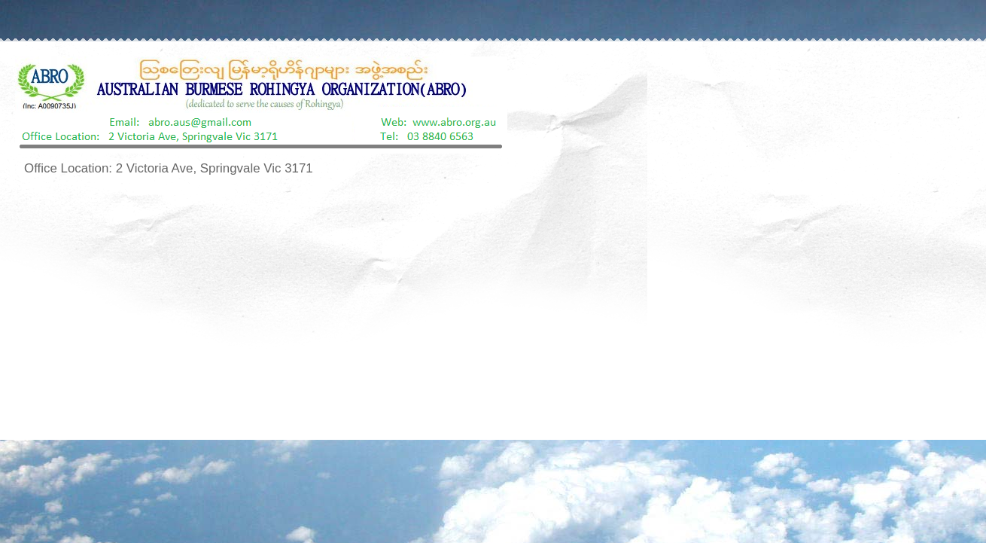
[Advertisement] (493, 309)
